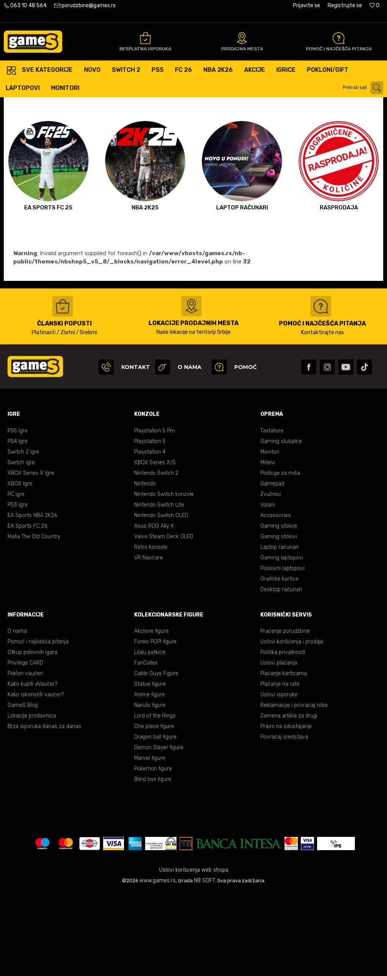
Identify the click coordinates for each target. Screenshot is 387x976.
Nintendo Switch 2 (156, 556)
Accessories (275, 599)
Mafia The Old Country (34, 620)
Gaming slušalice (281, 525)
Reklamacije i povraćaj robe (294, 788)
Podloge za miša (280, 556)
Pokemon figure (153, 852)
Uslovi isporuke (278, 778)
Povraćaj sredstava (284, 820)
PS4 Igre (18, 525)
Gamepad (272, 567)
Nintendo (145, 567)
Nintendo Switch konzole (164, 578)
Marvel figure (149, 841)
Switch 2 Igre (23, 535)
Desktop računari (281, 673)
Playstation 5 (150, 525)
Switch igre (21, 546)
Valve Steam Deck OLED (163, 620)
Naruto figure (150, 788)
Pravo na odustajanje (286, 810)
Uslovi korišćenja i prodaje (292, 725)
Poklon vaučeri (25, 757)
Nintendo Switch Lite (159, 588)
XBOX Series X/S (155, 546)
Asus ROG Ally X (154, 609)
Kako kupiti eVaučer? (32, 767)
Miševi (267, 546)
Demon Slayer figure (158, 831)
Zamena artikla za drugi (288, 799)
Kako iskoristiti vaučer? (36, 778)
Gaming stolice (278, 609)
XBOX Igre (20, 567)
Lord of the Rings (155, 799)
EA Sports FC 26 (27, 609)
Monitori (269, 535)
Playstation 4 (150, 535)
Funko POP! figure (155, 725)
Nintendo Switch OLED (161, 599)
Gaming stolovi (278, 620)
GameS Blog (23, 788)
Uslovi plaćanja (278, 746)
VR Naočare (148, 641)
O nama (17, 714)
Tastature (271, 514)
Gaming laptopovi (281, 641)
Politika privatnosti (282, 736)
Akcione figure (151, 714)
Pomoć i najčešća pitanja (38, 725)
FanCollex (146, 746)
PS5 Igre (18, 514)
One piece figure (154, 810)
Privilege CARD (25, 746)
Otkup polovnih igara (32, 736)
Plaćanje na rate (280, 767)
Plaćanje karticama (283, 757)
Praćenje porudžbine (285, 714)
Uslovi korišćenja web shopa (193, 953)
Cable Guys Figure (156, 757)
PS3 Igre (18, 588)
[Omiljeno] (374, 5)
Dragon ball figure (155, 820)
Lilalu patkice (150, 736)
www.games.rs (157, 964)
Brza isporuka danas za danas (44, 810)
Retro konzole (150, 630)
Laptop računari (279, 630)
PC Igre (16, 578)
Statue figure (150, 767)
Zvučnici (270, 578)
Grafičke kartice (279, 662)
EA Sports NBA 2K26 (32, 599)
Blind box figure (152, 863)
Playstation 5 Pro (154, 514)
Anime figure (149, 778)
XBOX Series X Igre (31, 556)
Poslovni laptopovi (282, 652)
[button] (364, 87)
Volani (267, 588)
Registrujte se (345, 5)
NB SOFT (204, 964)
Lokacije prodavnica (32, 799)
